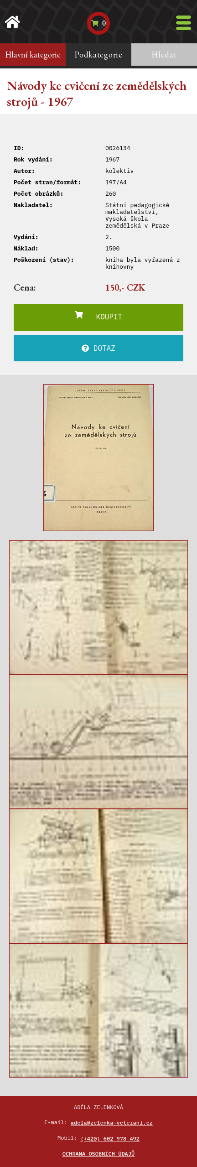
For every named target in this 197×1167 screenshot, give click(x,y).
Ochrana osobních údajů (98, 1153)
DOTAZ (98, 348)
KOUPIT (98, 316)
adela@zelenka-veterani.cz (112, 1122)
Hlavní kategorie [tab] (33, 54)
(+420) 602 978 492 (110, 1138)
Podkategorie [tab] (98, 54)
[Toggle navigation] (183, 22)
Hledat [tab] (163, 54)
